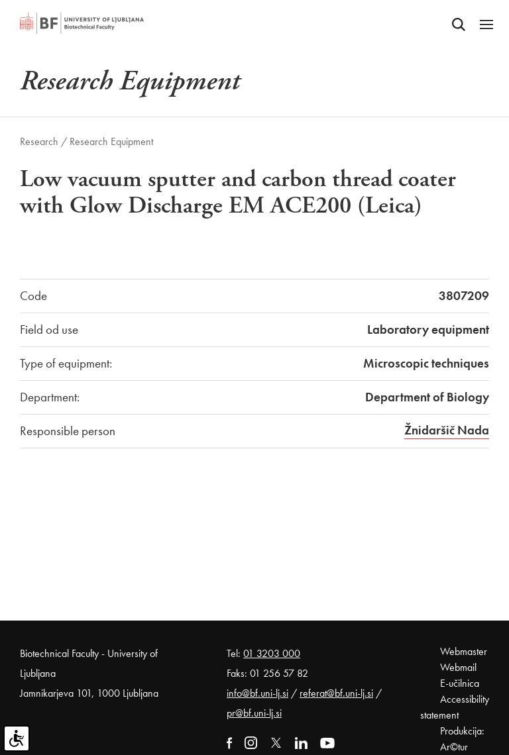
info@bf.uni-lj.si (257, 693)
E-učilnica (459, 683)
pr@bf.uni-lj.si (254, 713)
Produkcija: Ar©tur (462, 739)
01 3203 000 (271, 653)
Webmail (458, 667)
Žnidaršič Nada (446, 430)
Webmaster (463, 651)
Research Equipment (111, 141)
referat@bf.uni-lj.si (336, 693)
